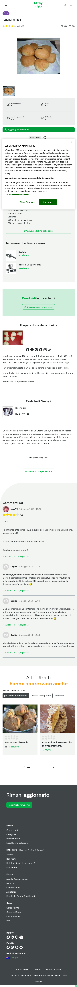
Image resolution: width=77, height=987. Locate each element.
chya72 (14, 509)
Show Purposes (27, 202)
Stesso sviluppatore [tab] (41, 695)
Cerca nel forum (14, 912)
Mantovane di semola (16, 742)
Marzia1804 (13, 746)
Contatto (37, 969)
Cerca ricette (12, 830)
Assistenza (11, 892)
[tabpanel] (39, 737)
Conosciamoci (13, 887)
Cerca (9, 903)
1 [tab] (28, 767)
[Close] (71, 142)
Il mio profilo (25, 850)
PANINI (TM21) (12, 20)
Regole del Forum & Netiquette (21, 896)
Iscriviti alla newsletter (19, 805)
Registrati (11, 859)
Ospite (14, 566)
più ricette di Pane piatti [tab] (15, 695)
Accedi (9, 854)
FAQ (65, 975)
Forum (9, 874)
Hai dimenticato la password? (20, 863)
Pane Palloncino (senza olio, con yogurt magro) (57, 744)
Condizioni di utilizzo (52, 969)
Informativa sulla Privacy (21, 975)
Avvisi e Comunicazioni (17, 879)
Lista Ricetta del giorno (17, 843)
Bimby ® (10, 883)
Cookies (38, 981)
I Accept (47, 202)
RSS (8, 920)
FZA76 (48, 750)
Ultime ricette (13, 838)
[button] (6, 5)
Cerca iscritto (13, 916)
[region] (38, 174)
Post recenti (12, 867)
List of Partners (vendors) (17, 195)
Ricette (9, 825)
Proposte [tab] (59, 695)
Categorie (11, 834)
